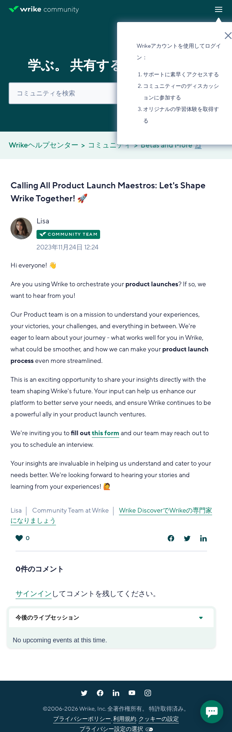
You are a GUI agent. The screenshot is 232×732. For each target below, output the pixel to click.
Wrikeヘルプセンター (43, 145)
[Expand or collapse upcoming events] (200, 617)
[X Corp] (187, 538)
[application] (212, 712)
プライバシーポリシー (82, 719)
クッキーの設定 (158, 719)
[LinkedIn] (203, 538)
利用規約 (124, 719)
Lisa (42, 221)
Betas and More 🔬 (172, 145)
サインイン (34, 594)
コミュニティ (109, 145)
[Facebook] (171, 538)
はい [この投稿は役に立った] (19, 538)
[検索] (116, 93)
